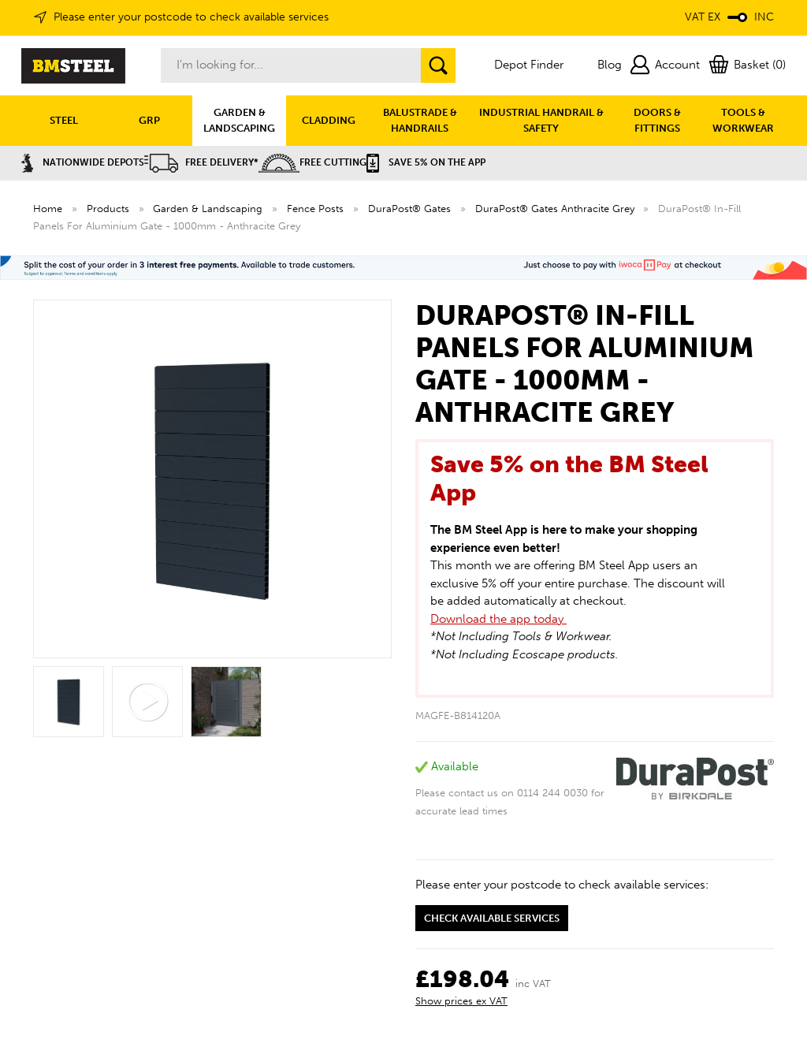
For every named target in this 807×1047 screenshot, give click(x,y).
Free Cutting (312, 162)
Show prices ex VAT (461, 1001)
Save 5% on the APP (425, 162)
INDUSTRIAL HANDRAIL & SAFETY (541, 120)
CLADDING (328, 120)
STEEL (64, 120)
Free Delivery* (201, 162)
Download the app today (498, 619)
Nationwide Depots (82, 162)
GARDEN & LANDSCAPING (239, 120)
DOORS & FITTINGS (657, 120)
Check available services (492, 918)
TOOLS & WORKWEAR (743, 120)
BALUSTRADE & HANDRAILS (420, 120)
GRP (149, 120)
